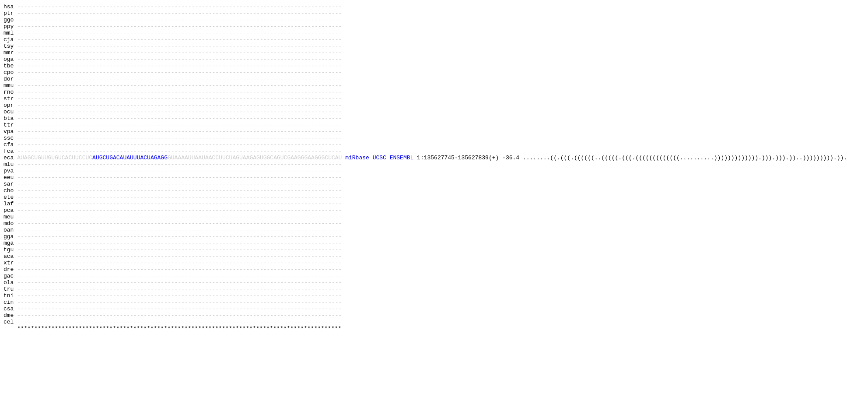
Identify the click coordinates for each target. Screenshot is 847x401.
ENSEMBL (402, 189)
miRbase (357, 189)
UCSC (379, 189)
